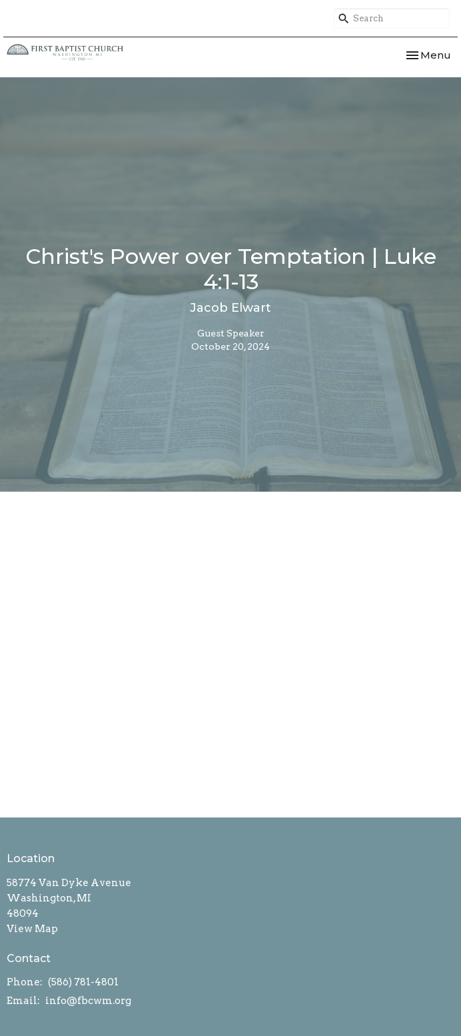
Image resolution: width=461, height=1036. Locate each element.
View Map (32, 929)
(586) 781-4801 (83, 982)
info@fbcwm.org (88, 1001)
